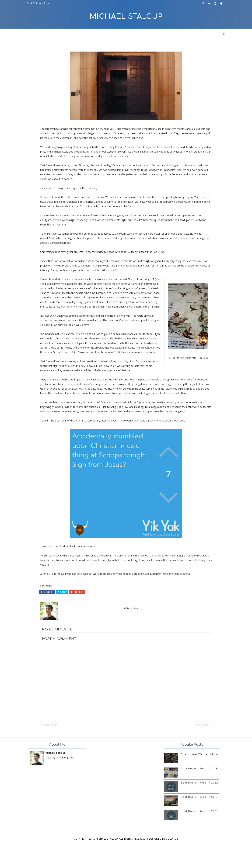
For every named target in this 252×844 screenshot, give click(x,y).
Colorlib (172, 838)
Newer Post (50, 724)
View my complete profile (60, 757)
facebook (47, 592)
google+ (77, 592)
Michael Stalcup (126, 16)
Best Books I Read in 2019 (199, 768)
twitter (62, 592)
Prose (49, 586)
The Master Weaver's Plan (199, 754)
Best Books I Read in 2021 (199, 811)
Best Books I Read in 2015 (199, 797)
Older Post (202, 724)
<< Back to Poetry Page (36, 3)
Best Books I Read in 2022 (199, 783)
